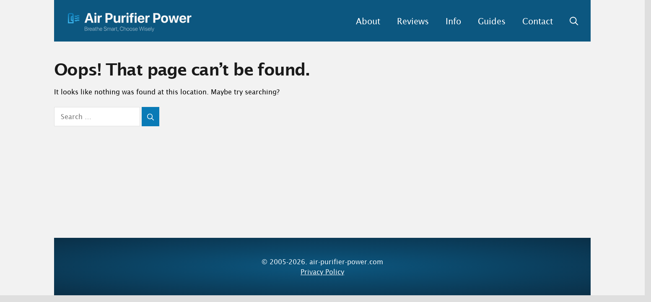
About (368, 21)
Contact (537, 21)
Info (453, 21)
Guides (492, 21)
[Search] (150, 116)
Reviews (413, 21)
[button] (569, 21)
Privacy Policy (322, 272)
